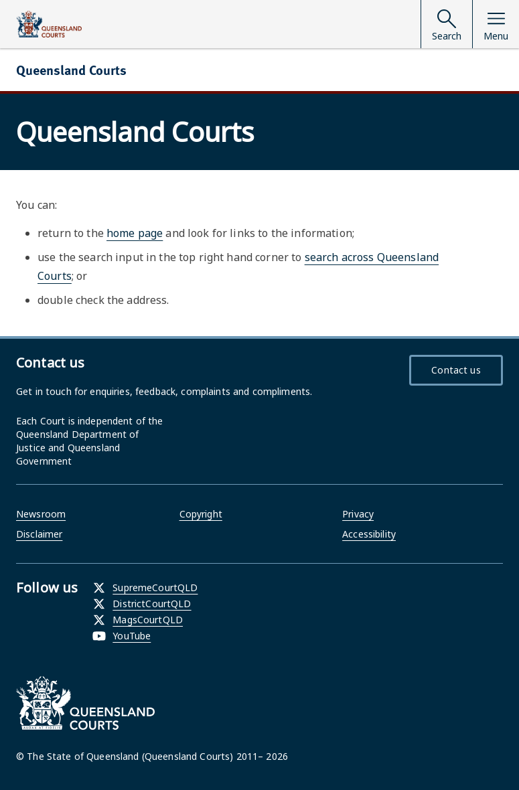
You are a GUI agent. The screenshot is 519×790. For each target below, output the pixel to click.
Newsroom (41, 513)
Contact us (455, 370)
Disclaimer (39, 534)
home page (134, 233)
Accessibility (369, 534)
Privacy (358, 513)
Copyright (200, 513)
